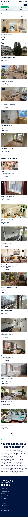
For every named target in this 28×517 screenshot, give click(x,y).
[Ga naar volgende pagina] (17, 433)
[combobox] (11, 5)
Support (2, 501)
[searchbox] (13, 5)
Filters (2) (23, 7)
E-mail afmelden (4, 505)
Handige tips (3, 503)
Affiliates (2, 507)
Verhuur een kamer (5, 512)
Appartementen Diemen (13, 439)
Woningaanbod (23, 1)
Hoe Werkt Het (4, 498)
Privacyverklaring (4, 495)
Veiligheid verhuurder (5, 513)
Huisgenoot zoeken (5, 491)
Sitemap (2, 496)
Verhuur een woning (5, 510)
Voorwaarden (3, 493)
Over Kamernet (4, 488)
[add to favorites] (25, 20)
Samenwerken (4, 508)
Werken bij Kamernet (5, 489)
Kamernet (4, 439)
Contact (2, 500)
